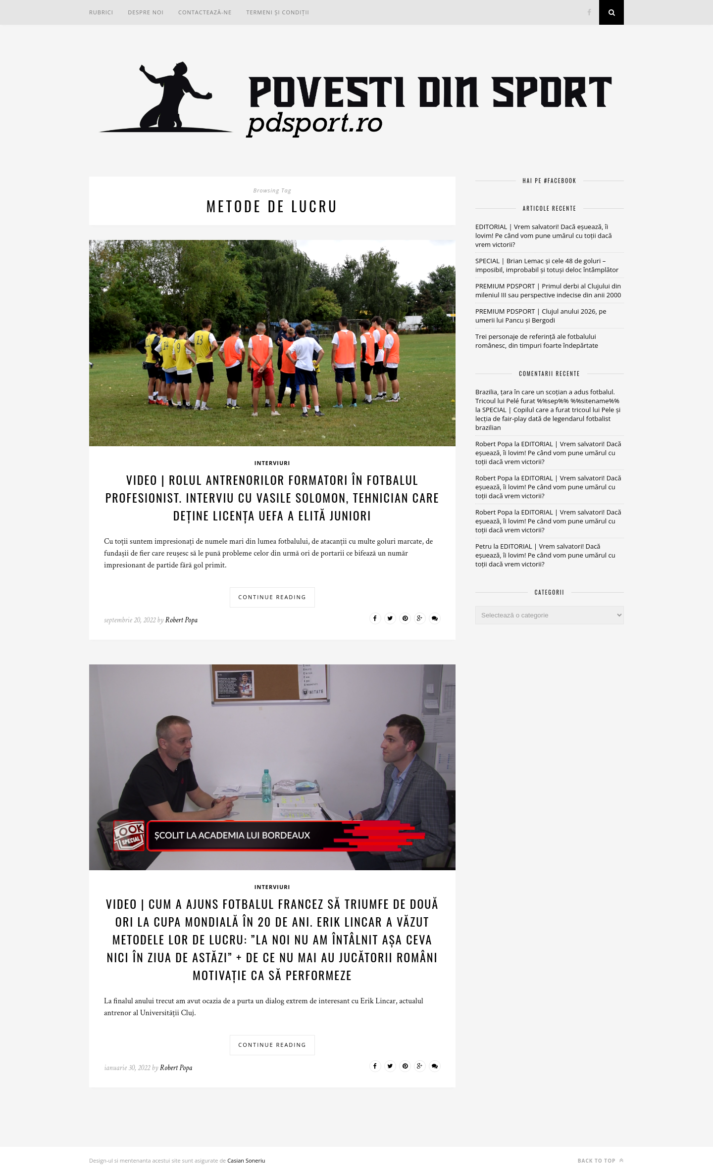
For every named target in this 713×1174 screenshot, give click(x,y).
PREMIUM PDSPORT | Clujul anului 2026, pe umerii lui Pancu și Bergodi (541, 316)
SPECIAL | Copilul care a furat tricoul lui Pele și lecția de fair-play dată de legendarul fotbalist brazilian (547, 418)
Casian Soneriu (246, 1160)
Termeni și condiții (277, 12)
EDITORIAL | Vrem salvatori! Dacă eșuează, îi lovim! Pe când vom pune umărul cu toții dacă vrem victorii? (543, 235)
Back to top (601, 1160)
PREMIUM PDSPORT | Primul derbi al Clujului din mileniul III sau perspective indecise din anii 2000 (548, 290)
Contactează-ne (205, 12)
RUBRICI (101, 12)
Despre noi (145, 12)
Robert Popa (181, 620)
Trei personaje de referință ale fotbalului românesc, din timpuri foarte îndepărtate (536, 341)
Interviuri (272, 463)
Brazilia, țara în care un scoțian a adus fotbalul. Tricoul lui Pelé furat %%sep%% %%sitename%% (547, 396)
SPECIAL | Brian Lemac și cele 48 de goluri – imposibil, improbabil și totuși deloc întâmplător (546, 265)
